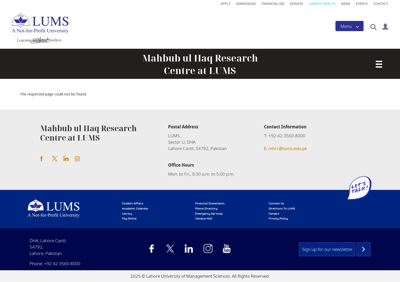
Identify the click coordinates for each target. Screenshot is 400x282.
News (345, 3)
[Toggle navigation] (349, 26)
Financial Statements (209, 203)
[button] (373, 26)
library (127, 213)
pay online (129, 218)
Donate (296, 3)
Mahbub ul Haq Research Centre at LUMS (200, 64)
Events (362, 3)
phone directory (206, 208)
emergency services (208, 213)
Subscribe (363, 249)
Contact (380, 3)
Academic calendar (135, 208)
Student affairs (132, 203)
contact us (276, 203)
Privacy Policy (278, 218)
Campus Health (322, 3)
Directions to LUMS (282, 208)
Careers (274, 213)
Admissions (246, 3)
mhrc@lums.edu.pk (287, 148)
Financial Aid (272, 3)
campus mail (203, 218)
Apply (225, 3)
